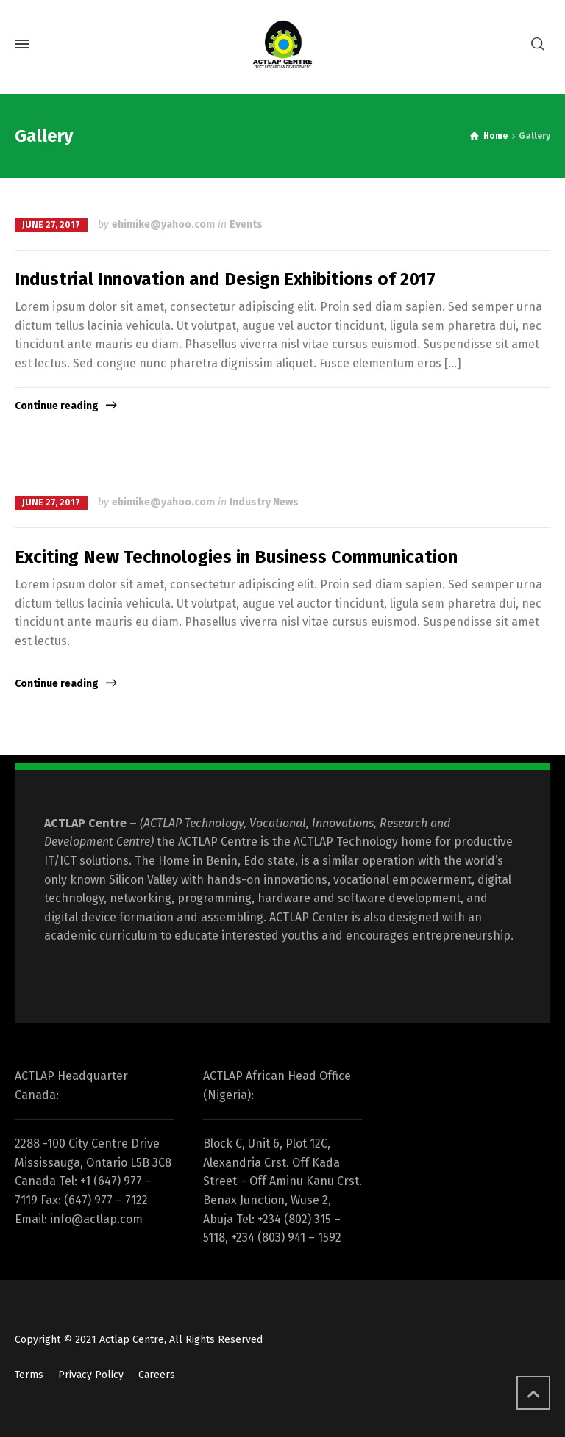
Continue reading (57, 406)
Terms (29, 1375)
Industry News (264, 502)
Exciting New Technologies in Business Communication (236, 557)
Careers (156, 1375)
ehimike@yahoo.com (163, 224)
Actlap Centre (131, 1339)
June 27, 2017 (51, 225)
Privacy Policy (91, 1375)
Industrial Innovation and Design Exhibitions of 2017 (225, 279)
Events (246, 224)
